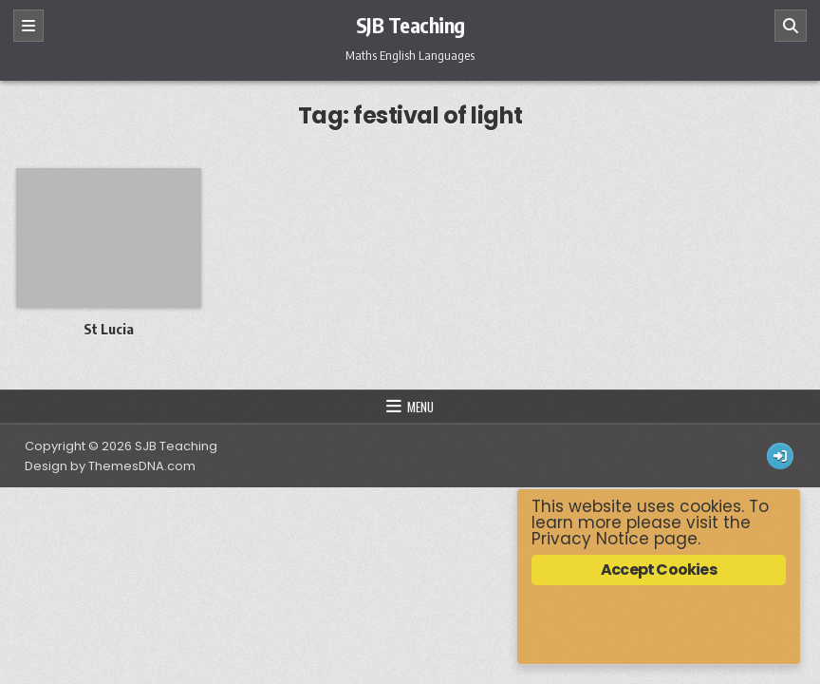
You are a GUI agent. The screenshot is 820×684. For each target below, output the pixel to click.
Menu (420, 406)
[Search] (790, 26)
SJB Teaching (410, 24)
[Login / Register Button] (780, 456)
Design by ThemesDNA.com (110, 466)
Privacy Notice (590, 538)
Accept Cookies (659, 569)
